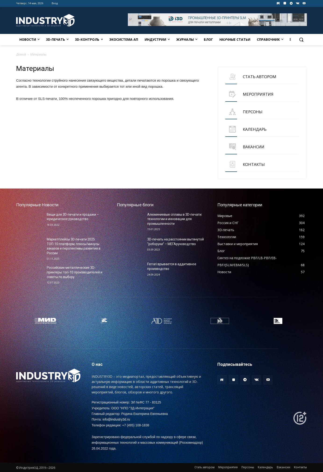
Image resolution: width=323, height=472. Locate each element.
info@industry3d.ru (116, 419)
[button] (301, 39)
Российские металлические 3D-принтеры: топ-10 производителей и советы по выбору (74, 272)
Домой (21, 54)
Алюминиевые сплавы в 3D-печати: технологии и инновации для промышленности (174, 219)
